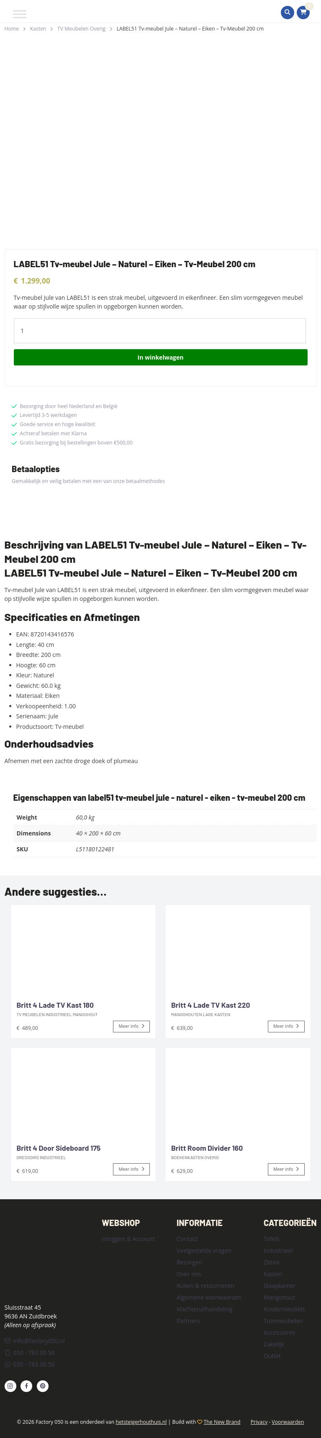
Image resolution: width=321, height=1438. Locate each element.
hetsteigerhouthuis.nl (141, 1421)
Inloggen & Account (128, 1239)
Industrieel (278, 1250)
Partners (188, 1321)
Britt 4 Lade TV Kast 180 (55, 1004)
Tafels (272, 1239)
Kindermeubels (284, 1309)
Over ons (189, 1274)
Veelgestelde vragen (204, 1250)
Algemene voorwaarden (209, 1297)
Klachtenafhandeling (205, 1309)
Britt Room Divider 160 (207, 1147)
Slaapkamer (280, 1286)
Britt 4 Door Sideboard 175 (59, 1147)
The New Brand (222, 1421)
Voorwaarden (288, 1421)
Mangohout (279, 1297)
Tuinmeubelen (283, 1321)
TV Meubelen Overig (81, 28)
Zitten (272, 1262)
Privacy (259, 1421)
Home (12, 28)
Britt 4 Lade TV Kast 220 (210, 1004)
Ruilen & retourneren (205, 1286)
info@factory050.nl (35, 1341)
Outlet (272, 1356)
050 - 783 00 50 (30, 1352)
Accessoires (279, 1332)
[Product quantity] (160, 330)
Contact (187, 1239)
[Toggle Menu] (19, 14)
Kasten (38, 28)
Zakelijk (274, 1344)
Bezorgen (190, 1262)
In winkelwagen (161, 357)
